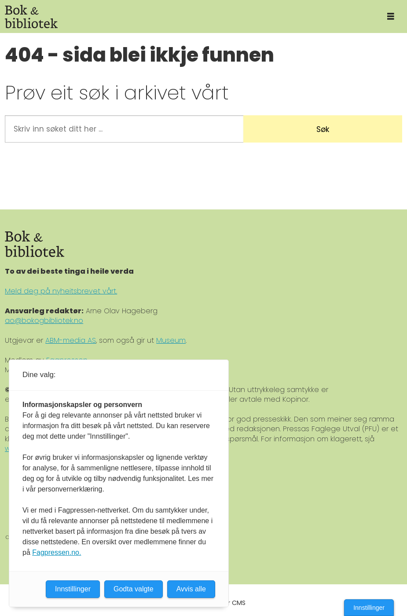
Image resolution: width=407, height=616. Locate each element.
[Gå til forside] (187, 16)
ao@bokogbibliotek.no (44, 320)
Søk (322, 129)
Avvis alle (191, 589)
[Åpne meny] (391, 16)
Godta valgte (134, 589)
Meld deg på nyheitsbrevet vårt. (61, 291)
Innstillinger (369, 607)
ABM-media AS (70, 340)
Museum (171, 340)
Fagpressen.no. (56, 552)
